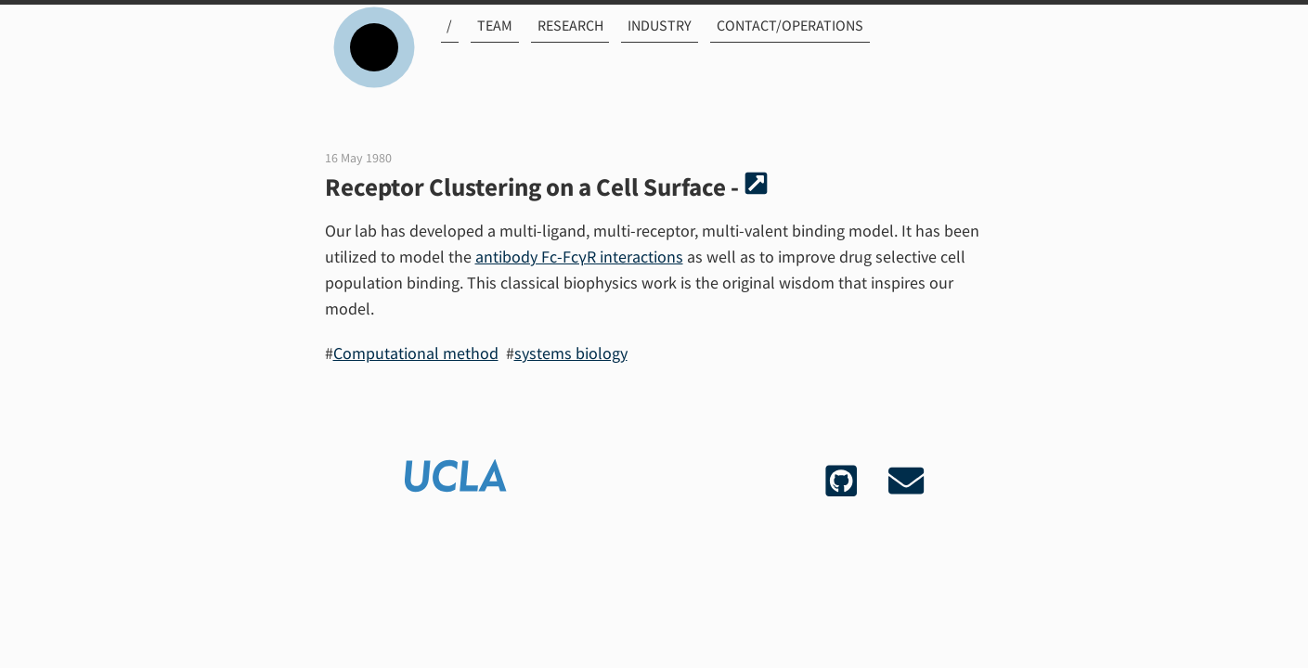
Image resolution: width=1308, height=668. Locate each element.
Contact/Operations (770, 44)
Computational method (416, 353)
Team (485, 44)
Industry (644, 44)
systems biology (571, 353)
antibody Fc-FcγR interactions (579, 256)
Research (557, 44)
